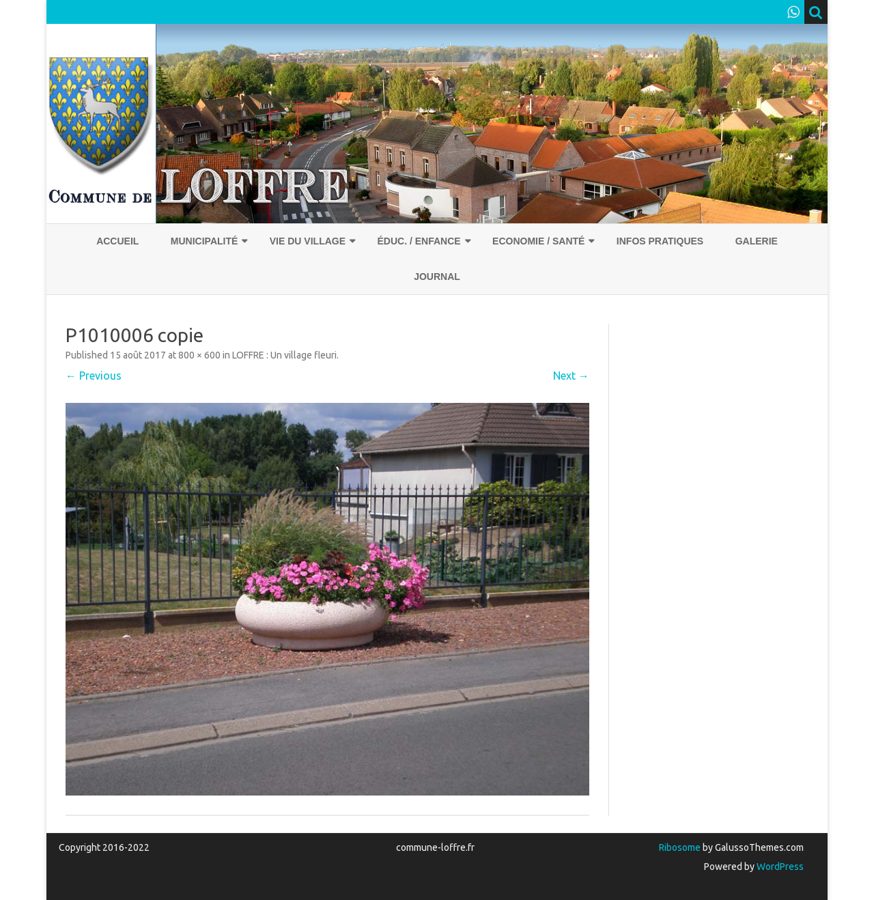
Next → (571, 375)
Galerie (756, 241)
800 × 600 (199, 355)
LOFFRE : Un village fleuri (284, 355)
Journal (437, 276)
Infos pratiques (660, 241)
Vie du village (308, 241)
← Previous (94, 375)
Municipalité (204, 241)
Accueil (117, 241)
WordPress (779, 866)
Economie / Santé (538, 241)
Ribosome (680, 847)
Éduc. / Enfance (418, 241)
